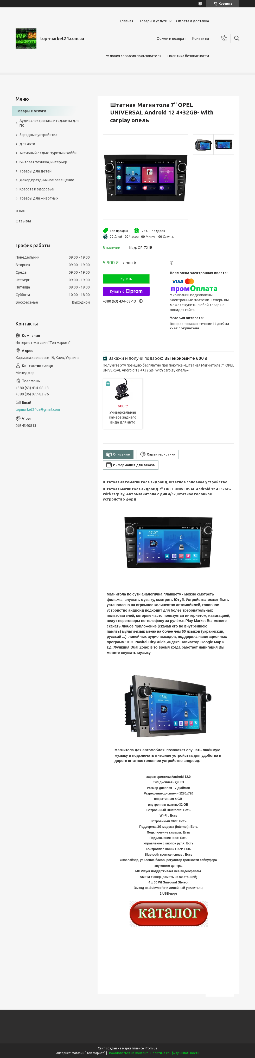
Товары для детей (36, 171)
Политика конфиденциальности (174, 1053)
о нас (20, 210)
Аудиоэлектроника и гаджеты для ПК (49, 123)
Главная (126, 21)
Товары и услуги (153, 21)
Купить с (126, 291)
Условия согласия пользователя (133, 56)
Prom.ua (151, 1048)
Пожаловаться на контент (128, 1053)
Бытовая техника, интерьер (43, 162)
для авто (27, 144)
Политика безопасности (188, 56)
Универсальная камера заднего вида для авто (122, 417)
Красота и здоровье (37, 189)
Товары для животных (39, 198)
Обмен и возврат (171, 38)
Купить (126, 279)
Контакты (200, 38)
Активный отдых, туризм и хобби (48, 153)
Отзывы (23, 221)
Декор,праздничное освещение (47, 180)
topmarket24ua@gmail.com (38, 409)
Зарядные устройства (38, 135)
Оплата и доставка (192, 21)
